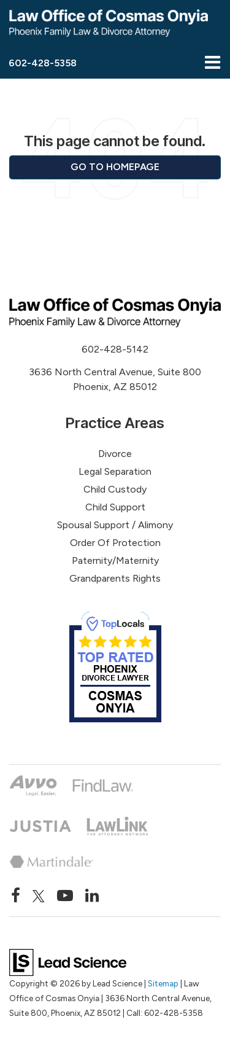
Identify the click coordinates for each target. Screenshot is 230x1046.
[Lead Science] (67, 961)
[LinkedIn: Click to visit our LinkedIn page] (92, 896)
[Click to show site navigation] (212, 63)
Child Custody (115, 489)
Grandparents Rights (115, 578)
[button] (42, 63)
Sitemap (163, 983)
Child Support (115, 507)
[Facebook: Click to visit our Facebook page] (15, 896)
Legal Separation (115, 471)
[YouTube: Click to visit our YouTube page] (65, 896)
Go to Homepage (115, 167)
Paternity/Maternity (115, 560)
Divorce (115, 453)
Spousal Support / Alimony (115, 525)
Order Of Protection (115, 542)
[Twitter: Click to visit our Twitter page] (39, 896)
